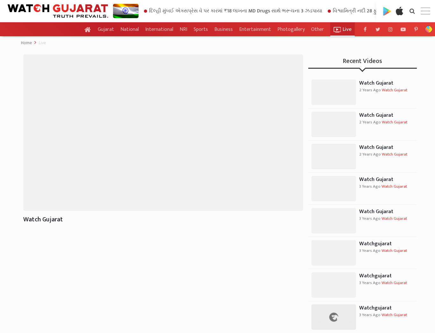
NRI (183, 29)
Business (223, 29)
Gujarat (106, 29)
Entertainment (255, 29)
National (129, 29)
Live (42, 42)
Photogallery (291, 29)
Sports (201, 29)
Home (26, 42)
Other (317, 29)
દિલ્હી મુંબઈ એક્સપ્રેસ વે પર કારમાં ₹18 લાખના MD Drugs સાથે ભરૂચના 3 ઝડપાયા (233, 11)
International (159, 29)
